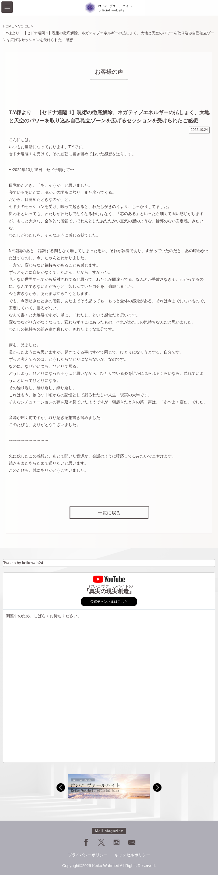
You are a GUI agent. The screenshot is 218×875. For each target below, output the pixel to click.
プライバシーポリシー (88, 855)
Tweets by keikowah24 (23, 563)
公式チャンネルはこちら (109, 602)
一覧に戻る (109, 512)
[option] (109, 786)
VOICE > (25, 26)
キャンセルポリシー (132, 855)
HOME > (10, 26)
